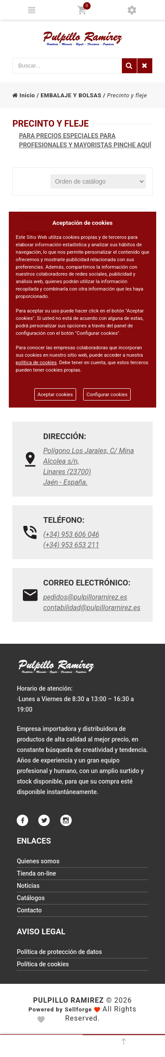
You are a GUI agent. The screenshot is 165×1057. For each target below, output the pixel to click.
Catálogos (31, 897)
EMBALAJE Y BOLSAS (70, 95)
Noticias (28, 885)
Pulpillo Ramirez (68, 1000)
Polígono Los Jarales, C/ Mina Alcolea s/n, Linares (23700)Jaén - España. (88, 466)
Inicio (23, 95)
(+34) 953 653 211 (71, 545)
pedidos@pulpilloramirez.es (85, 597)
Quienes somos (38, 861)
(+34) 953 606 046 (71, 534)
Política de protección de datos (59, 951)
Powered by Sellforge (60, 1009)
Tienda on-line (36, 873)
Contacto (29, 910)
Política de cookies (43, 964)
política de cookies (36, 362)
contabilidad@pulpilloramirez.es (91, 607)
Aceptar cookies (55, 394)
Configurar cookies (106, 394)
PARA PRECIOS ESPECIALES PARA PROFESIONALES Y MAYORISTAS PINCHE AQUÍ (85, 140)
